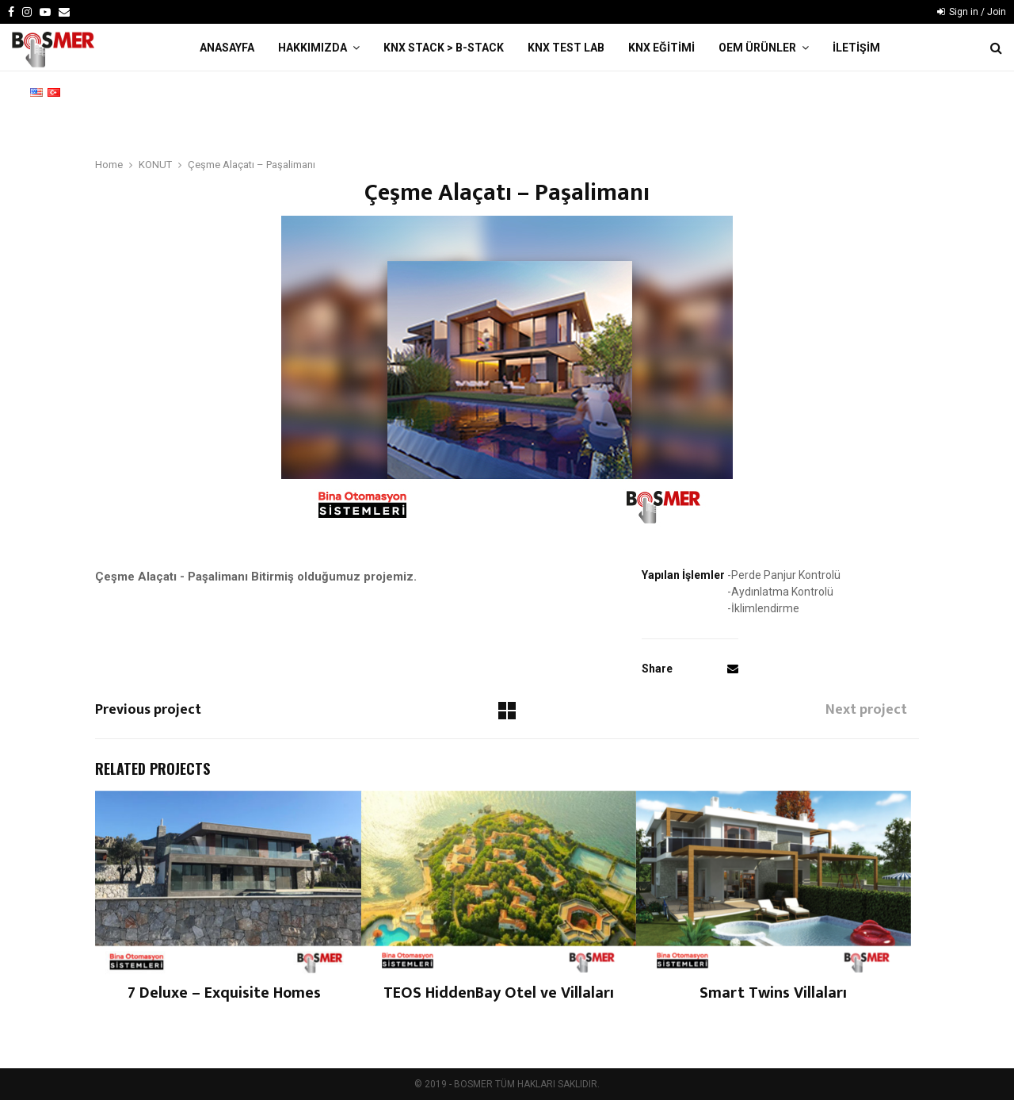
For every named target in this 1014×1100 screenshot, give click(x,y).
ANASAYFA (227, 47)
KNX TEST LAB (566, 47)
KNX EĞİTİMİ (661, 47)
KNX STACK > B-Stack (443, 47)
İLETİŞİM (856, 47)
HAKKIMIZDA (312, 47)
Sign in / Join (971, 11)
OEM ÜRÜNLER (757, 47)
